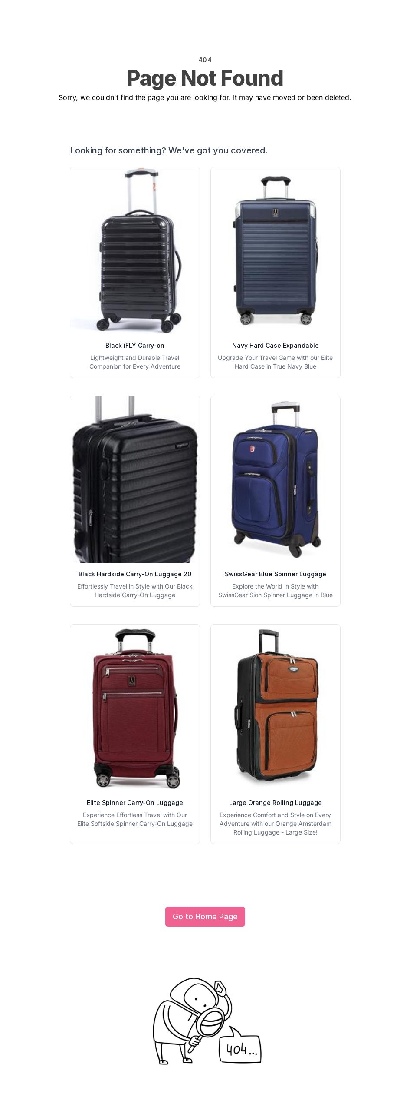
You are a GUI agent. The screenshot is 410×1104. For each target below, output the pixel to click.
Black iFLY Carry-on (134, 345)
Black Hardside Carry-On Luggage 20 (135, 574)
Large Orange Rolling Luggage (275, 802)
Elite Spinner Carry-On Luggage (135, 802)
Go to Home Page (205, 916)
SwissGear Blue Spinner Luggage (275, 574)
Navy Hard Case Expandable (275, 345)
